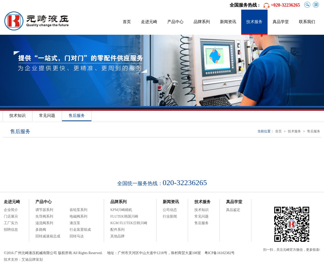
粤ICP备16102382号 (220, 253)
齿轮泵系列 (78, 210)
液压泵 (75, 223)
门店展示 (11, 216)
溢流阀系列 (44, 223)
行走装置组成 (80, 230)
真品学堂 (281, 22)
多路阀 (40, 230)
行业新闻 (170, 216)
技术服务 (254, 22)
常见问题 (47, 115)
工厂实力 (11, 223)
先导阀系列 (44, 216)
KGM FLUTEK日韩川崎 (128, 223)
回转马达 (77, 236)
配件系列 (117, 230)
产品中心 (175, 22)
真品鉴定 (233, 210)
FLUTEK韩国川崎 (124, 216)
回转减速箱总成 (47, 236)
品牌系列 (202, 22)
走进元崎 (149, 22)
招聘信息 (11, 230)
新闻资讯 (228, 22)
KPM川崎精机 (121, 210)
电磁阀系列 (78, 216)
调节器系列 (44, 210)
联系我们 (307, 22)
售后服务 (77, 115)
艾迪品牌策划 (32, 259)
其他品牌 (117, 236)
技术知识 (17, 115)
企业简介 (11, 210)
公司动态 (170, 210)
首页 (127, 22)
